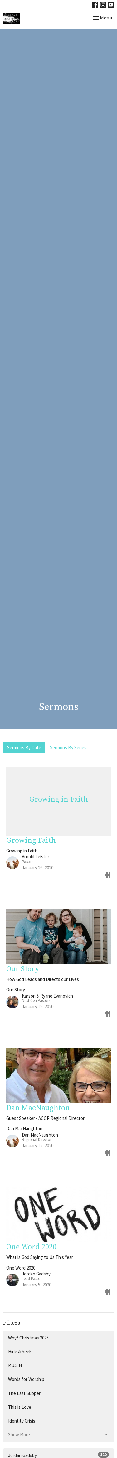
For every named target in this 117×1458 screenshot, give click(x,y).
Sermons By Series (68, 747)
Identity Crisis (21, 1421)
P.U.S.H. (15, 1365)
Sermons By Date (24, 747)
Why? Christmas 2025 (28, 1338)
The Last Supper (24, 1393)
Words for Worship (26, 1379)
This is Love (19, 1407)
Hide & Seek (20, 1352)
